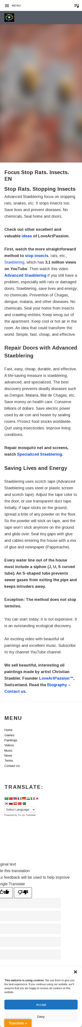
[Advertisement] (41, 72)
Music (8, 750)
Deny (41, 1016)
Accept (41, 1004)
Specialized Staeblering (39, 454)
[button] (75, 972)
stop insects (36, 256)
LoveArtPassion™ (56, 678)
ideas (27, 236)
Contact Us (12, 766)
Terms (8, 760)
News (8, 755)
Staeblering (14, 262)
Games (9, 735)
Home (8, 730)
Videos (9, 745)
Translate (27, 815)
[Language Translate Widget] (20, 809)
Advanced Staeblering (25, 275)
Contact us (14, 691)
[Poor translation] (23, 892)
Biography (57, 685)
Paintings (10, 740)
